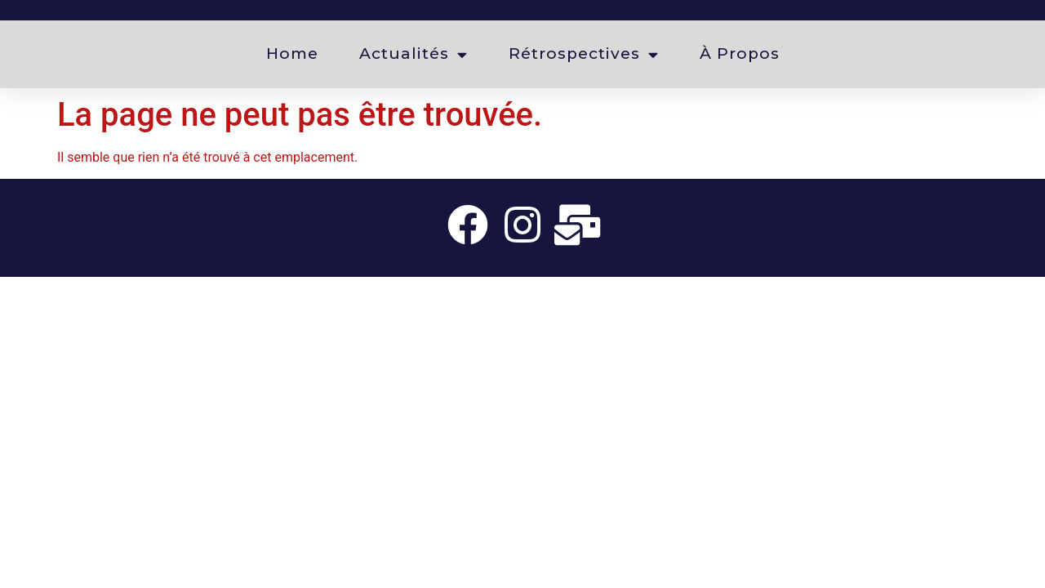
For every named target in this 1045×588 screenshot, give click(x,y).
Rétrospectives (584, 54)
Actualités (413, 54)
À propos (740, 53)
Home (292, 53)
